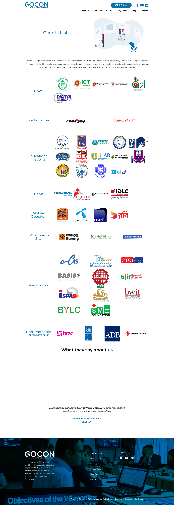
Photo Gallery (96, 469)
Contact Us (95, 479)
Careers (93, 464)
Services (98, 11)
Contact (144, 11)
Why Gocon (122, 11)
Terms (81, 499)
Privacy (74, 499)
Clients (109, 11)
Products (85, 11)
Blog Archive (96, 474)
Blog (134, 11)
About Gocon (96, 454)
